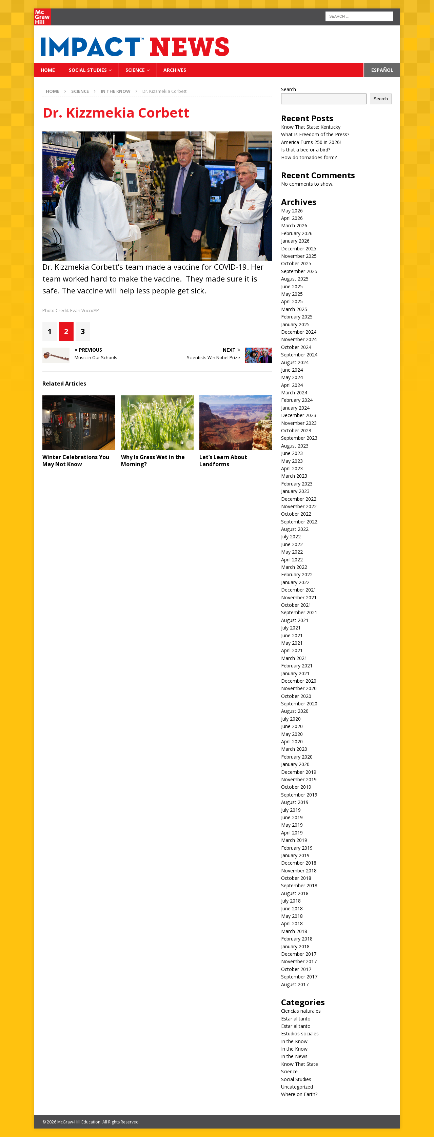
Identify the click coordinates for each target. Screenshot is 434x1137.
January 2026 (295, 240)
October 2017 (296, 969)
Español (382, 70)
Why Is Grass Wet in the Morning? (153, 460)
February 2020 (297, 756)
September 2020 (299, 703)
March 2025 (294, 309)
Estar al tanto (296, 1018)
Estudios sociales (300, 1033)
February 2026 (297, 233)
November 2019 (299, 779)
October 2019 (296, 787)
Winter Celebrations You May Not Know (75, 460)
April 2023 (292, 468)
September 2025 (299, 271)
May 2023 (292, 461)
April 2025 (292, 301)
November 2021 (299, 597)
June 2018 (292, 908)
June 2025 (292, 286)
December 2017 (298, 954)
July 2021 (291, 627)
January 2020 (295, 764)
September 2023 (299, 438)
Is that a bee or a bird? (305, 149)
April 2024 (292, 385)
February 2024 (297, 400)
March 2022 (294, 567)
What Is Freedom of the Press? (315, 134)
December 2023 (298, 415)
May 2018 (292, 916)
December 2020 (298, 681)
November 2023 (299, 423)
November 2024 (299, 339)
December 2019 (298, 772)
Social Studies (88, 70)
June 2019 (292, 817)
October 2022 (296, 514)
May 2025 (292, 294)
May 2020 (292, 734)
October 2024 (296, 347)
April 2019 (292, 832)
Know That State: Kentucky (310, 127)
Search (288, 89)
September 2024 (299, 354)
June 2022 (292, 544)
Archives (174, 70)
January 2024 (295, 408)
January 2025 (295, 324)
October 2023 (296, 430)
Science (135, 70)
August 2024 (295, 362)
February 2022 (297, 574)
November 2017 (299, 961)
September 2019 (299, 794)
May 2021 (292, 643)
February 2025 (297, 316)
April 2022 (292, 559)
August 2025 (295, 278)
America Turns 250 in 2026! (311, 142)
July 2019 (291, 810)
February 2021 (297, 665)
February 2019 (297, 848)
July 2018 (291, 900)
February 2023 (297, 483)
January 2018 (295, 946)
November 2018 (299, 870)
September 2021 (299, 612)
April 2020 (292, 741)
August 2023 (295, 445)
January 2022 (295, 582)
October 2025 (296, 263)
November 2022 (299, 506)
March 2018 (294, 931)
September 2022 (299, 521)
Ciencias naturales (301, 1011)
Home (48, 70)
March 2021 (294, 658)
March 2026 (294, 225)
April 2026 (292, 218)
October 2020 (296, 696)
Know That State (299, 1064)
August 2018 (295, 893)
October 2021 (296, 605)
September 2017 (299, 976)
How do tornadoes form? (309, 157)
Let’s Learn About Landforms (223, 460)
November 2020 (299, 688)
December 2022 (298, 499)
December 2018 (298, 863)
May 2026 (292, 210)
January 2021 (295, 673)
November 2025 (299, 256)
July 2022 (291, 536)
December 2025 (298, 248)
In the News (294, 1056)
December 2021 (298, 589)
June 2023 (292, 453)
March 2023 (294, 476)
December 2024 (298, 332)
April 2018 (292, 923)
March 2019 (294, 840)
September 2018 (299, 885)
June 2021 (292, 635)
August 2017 (295, 984)
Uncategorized (297, 1086)
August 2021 (295, 620)
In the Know (294, 1041)
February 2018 (297, 938)
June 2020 (292, 726)
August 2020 (295, 711)
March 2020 (294, 749)
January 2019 (295, 855)
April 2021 (292, 650)
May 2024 (292, 377)
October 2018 (296, 878)
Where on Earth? (299, 1094)
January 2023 (295, 491)
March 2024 (294, 392)
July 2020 (291, 719)
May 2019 (292, 825)
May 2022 (292, 552)
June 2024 (292, 370)
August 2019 (295, 802)
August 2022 (295, 529)
